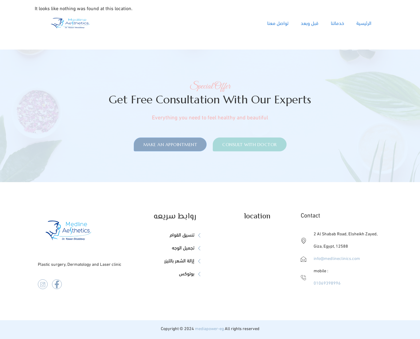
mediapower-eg (209, 329)
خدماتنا (337, 23)
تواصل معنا (277, 23)
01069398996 (327, 283)
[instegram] (43, 284)
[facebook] (57, 284)
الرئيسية (363, 23)
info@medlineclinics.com (337, 259)
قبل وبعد (310, 23)
